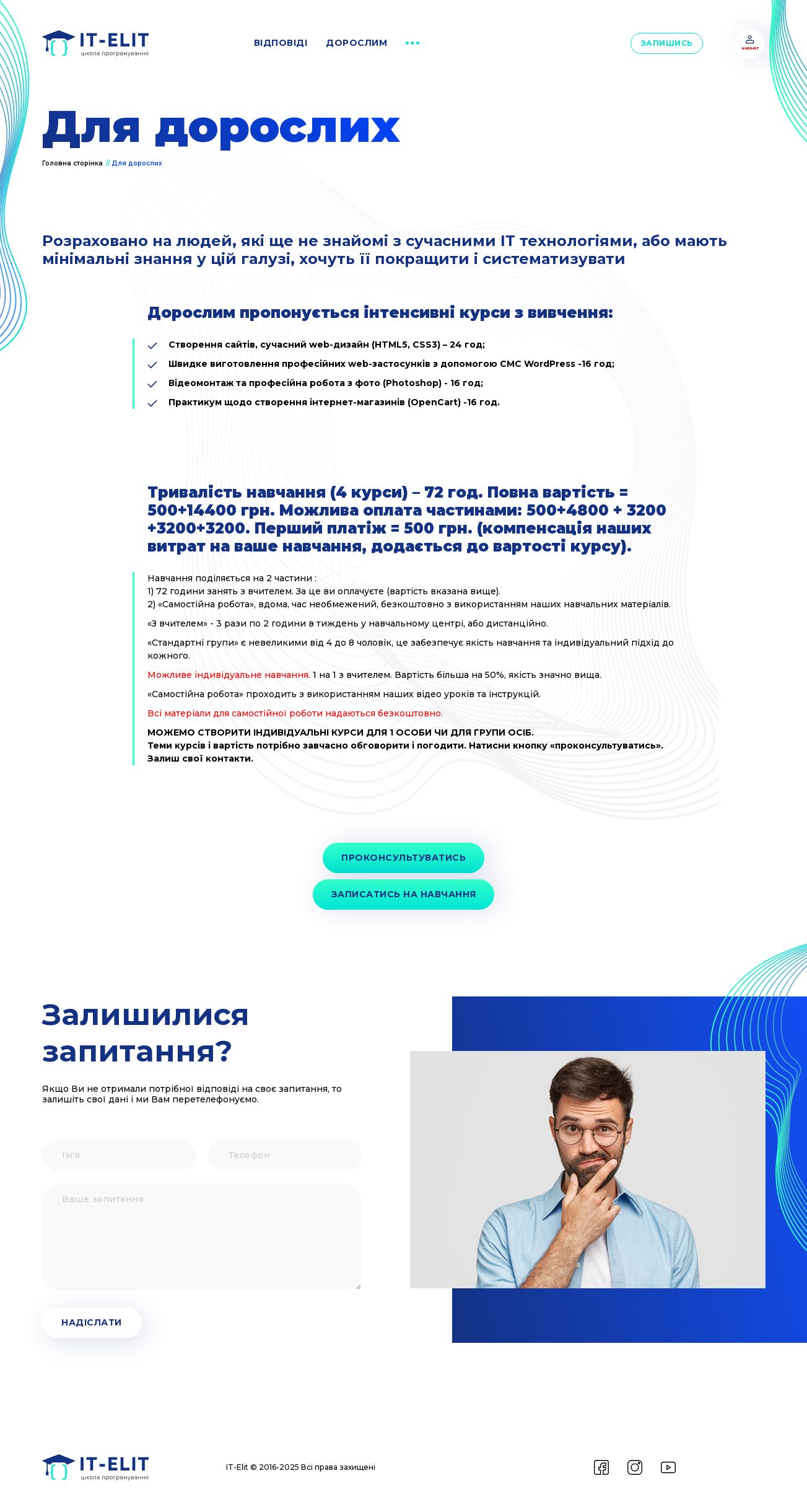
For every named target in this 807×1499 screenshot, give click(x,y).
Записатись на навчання (403, 894)
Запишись (667, 43)
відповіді (281, 42)
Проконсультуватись (403, 857)
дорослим (356, 42)
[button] (412, 44)
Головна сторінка (73, 163)
